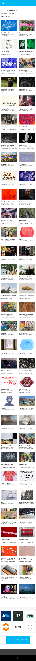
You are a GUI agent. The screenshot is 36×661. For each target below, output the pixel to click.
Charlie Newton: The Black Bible (26, 445)
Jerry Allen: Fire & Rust (6, 220)
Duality (2, 502)
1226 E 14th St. (28, 409)
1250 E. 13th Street (29, 503)
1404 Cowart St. (28, 578)
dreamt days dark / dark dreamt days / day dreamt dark (13, 577)
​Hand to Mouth (22, 220)
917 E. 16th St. (10, 578)
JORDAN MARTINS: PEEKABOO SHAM (10, 239)
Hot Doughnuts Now (5, 539)
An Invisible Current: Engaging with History (11, 70)
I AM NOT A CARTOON (6, 483)
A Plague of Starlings (6, 370)
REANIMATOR (22, 164)
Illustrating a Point (23, 70)
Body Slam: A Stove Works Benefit (9, 558)
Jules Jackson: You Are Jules (26, 183)
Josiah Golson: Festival (24, 352)
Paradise (21, 32)
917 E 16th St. (10, 559)
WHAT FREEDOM (23, 389)
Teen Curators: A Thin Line (7, 464)
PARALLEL (3, 408)
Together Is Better (23, 464)
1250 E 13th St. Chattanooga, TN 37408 (15, 541)
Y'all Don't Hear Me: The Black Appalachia (10, 295)
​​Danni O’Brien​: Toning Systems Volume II (10, 32)
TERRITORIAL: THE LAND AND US (27, 314)
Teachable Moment (23, 539)
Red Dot (21, 239)
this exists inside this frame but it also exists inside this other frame (16, 427)
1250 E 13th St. (10, 34)
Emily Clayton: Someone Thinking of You (10, 201)
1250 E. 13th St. (14, 13)
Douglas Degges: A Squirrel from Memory (10, 521)
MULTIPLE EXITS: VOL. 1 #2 (7, 389)
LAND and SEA (22, 596)
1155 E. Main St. (28, 597)
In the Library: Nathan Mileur (7, 89)
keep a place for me (5, 126)
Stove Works (4, 34)
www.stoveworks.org (5, 13)
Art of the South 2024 (6, 183)
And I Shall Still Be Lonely (7, 314)
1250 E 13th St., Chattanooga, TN (14, 428)
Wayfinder (3, 333)
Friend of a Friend (5, 51)
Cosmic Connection (23, 126)
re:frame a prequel (5, 352)
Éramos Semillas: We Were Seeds (27, 276)
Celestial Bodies (23, 89)
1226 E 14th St (28, 522)
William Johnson (23, 145)
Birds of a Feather (23, 333)
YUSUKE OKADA (5, 276)
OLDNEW (21, 483)
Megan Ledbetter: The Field (7, 145)
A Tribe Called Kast (5, 258)
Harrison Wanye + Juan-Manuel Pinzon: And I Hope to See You (15, 107)
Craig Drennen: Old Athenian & (8, 445)
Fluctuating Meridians (24, 577)
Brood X (21, 521)
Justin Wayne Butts (5, 164)
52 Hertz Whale (22, 558)
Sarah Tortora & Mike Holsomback (27, 427)
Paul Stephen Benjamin (24, 201)
